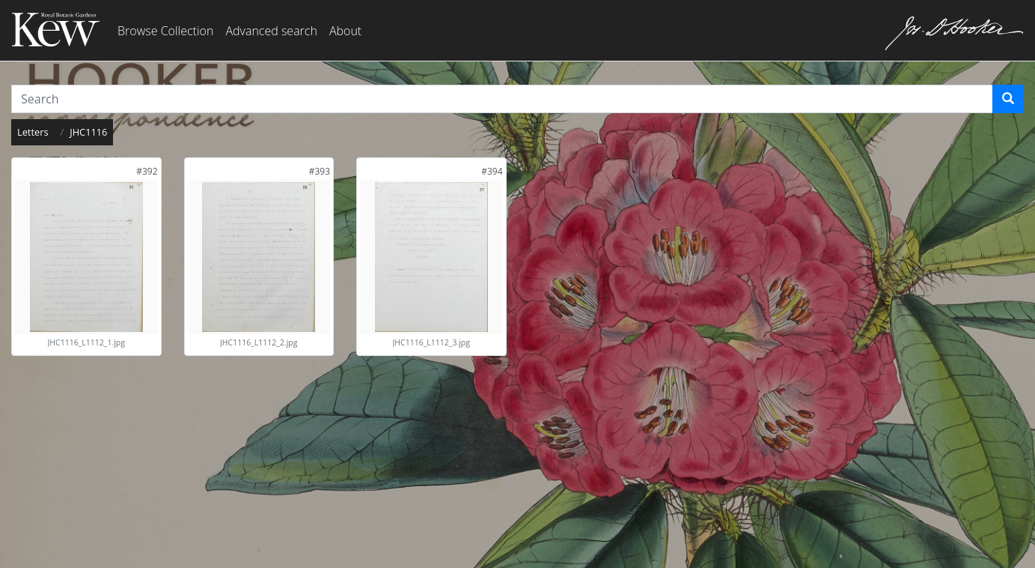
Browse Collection (165, 30)
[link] (146, 171)
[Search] (1008, 99)
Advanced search (271, 30)
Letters (33, 132)
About (345, 30)
